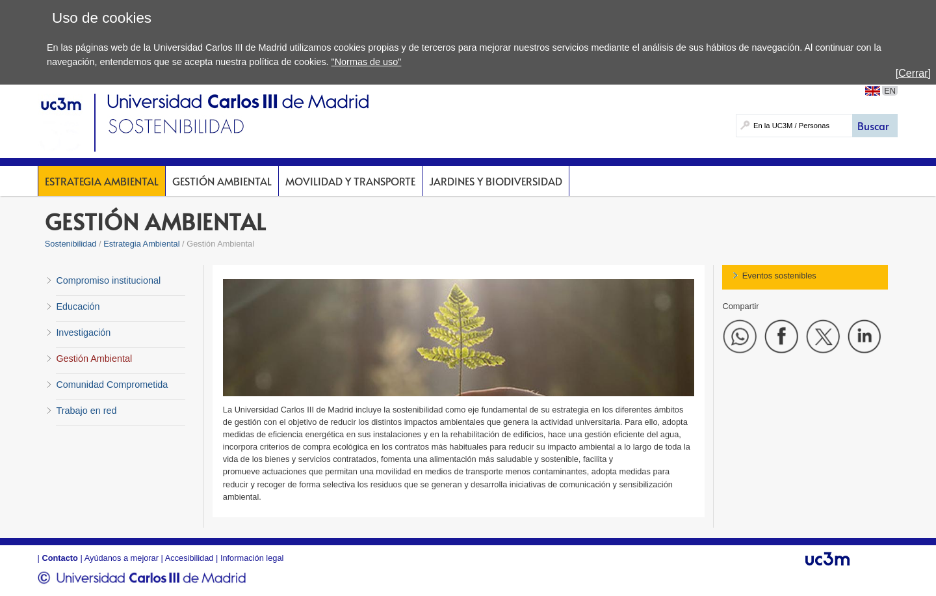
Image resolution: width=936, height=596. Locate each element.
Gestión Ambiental (222, 181)
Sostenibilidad (71, 244)
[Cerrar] (913, 73)
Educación (77, 306)
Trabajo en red (86, 410)
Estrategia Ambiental (102, 181)
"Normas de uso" (367, 62)
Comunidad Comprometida (112, 384)
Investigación (83, 332)
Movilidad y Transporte (350, 181)
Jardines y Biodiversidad (495, 181)
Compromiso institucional (108, 280)
